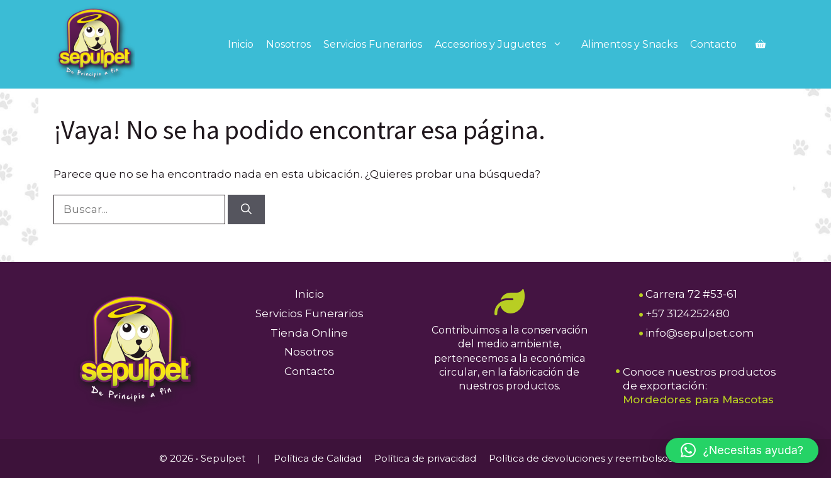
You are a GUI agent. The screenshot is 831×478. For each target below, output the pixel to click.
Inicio (241, 44)
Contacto (713, 44)
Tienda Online (309, 333)
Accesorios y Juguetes (505, 44)
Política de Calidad (318, 458)
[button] (742, 450)
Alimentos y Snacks (629, 44)
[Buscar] (246, 210)
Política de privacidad (425, 458)
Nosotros (288, 44)
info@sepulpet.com (699, 333)
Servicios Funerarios (372, 44)
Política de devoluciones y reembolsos (580, 458)
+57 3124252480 (687, 313)
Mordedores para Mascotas (698, 399)
